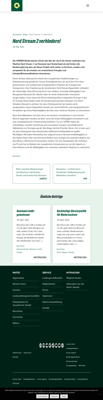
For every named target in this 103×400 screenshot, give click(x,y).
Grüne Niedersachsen (56, 7)
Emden (20, 249)
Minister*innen (19, 280)
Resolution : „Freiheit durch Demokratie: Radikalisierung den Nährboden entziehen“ (71, 170)
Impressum (47, 292)
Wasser (65, 249)
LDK (40, 246)
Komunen (33, 246)
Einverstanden (42, 396)
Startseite (17, 31)
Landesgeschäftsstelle (52, 274)
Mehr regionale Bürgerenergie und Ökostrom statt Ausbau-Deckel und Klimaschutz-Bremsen (31, 170)
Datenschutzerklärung (52, 298)
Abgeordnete (18, 274)
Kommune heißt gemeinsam (25, 209)
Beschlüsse (16, 153)
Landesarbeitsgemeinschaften (26, 292)
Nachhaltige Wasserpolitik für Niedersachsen (71, 209)
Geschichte (18, 313)
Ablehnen (54, 396)
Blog (25, 31)
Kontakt (45, 304)
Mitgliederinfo (48, 280)
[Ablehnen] (100, 394)
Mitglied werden (73, 274)
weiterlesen (40, 254)
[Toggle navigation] (87, 17)
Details (64, 396)
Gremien (16, 286)
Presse (45, 286)
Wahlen (16, 319)
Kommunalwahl (23, 246)
